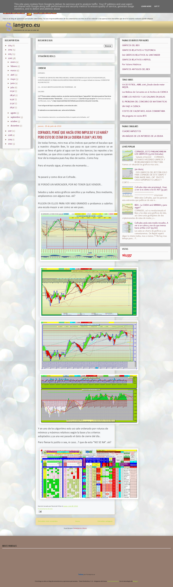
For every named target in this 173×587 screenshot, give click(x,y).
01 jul (12, 91)
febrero (14, 66)
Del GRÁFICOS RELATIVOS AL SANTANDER (141, 55)
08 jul (12, 95)
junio (13, 83)
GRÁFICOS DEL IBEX (131, 45)
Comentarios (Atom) (80, 528)
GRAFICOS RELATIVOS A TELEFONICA (139, 50)
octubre (14, 121)
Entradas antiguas (105, 521)
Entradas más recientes (48, 521)
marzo (14, 70)
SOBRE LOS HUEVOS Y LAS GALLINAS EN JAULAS (143, 97)
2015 (10, 54)
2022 (10, 143)
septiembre (16, 117)
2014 (10, 49)
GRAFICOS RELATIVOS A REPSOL (136, 59)
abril (13, 75)
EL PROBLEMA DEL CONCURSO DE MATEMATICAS (144, 101)
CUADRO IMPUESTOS (131, 131)
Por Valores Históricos (131, 64)
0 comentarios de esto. (45, 509)
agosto (14, 113)
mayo (13, 79)
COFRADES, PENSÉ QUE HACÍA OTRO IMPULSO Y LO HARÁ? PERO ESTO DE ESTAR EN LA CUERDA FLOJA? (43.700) (73, 134)
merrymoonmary (113, 581)
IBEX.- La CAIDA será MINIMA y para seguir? (151, 206)
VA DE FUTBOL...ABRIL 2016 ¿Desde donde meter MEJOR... (143, 85)
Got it (156, 6)
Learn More (146, 6)
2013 (10, 45)
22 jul (12, 103)
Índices (80, 574)
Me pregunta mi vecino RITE (134, 116)
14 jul (12, 99)
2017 (10, 131)
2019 (10, 139)
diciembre (15, 125)
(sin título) (139, 169)
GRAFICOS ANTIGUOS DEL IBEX (136, 69)
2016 (10, 58)
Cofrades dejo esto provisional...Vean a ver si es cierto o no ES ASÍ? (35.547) (151, 188)
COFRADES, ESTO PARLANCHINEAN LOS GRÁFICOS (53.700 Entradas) (150, 152)
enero (13, 62)
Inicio (77, 521)
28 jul (12, 107)
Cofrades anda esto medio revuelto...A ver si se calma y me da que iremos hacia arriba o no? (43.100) (151, 225)
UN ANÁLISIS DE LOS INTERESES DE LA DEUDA (142, 136)
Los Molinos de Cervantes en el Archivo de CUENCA (145, 92)
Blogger (135, 581)
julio (13, 87)
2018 (10, 135)
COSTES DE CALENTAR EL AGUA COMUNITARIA (143, 111)
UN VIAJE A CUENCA (131, 106)
